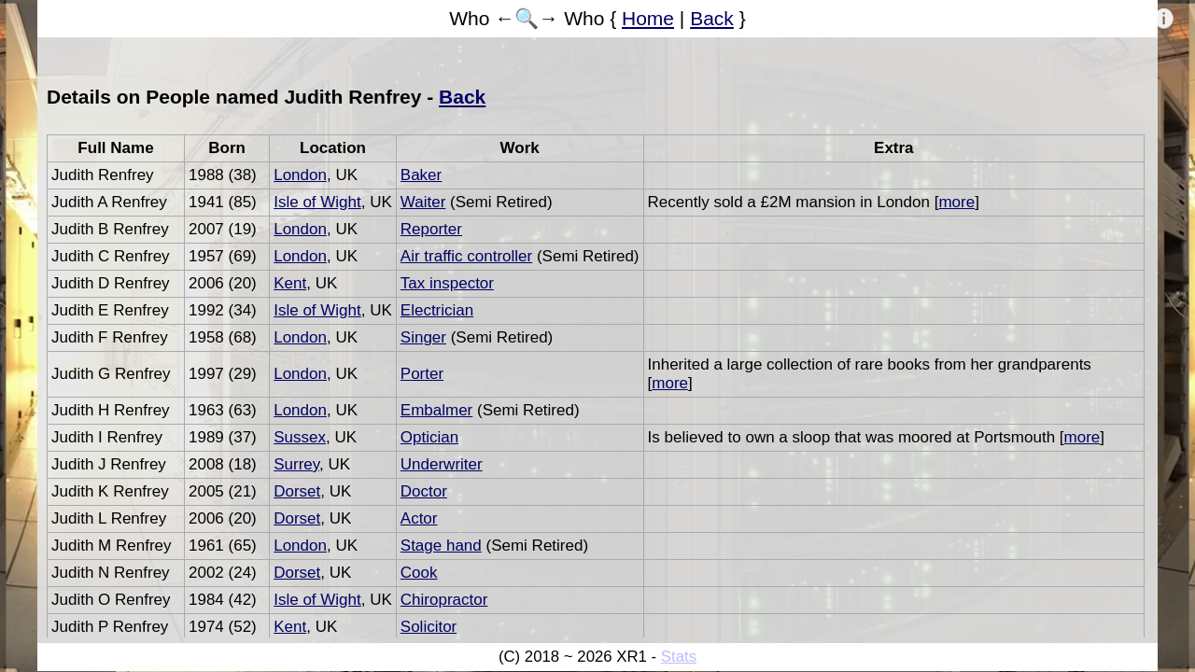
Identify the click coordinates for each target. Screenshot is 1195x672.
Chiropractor (444, 600)
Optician (429, 437)
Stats (678, 656)
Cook (419, 572)
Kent (290, 283)
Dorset (297, 491)
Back (712, 18)
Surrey (296, 464)
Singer (423, 337)
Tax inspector (447, 283)
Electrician (437, 310)
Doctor (424, 491)
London (300, 175)
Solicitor (429, 627)
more (956, 202)
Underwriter (442, 464)
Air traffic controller (466, 256)
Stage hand (441, 545)
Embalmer (436, 410)
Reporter (431, 229)
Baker (421, 175)
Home (648, 18)
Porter (422, 374)
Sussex (300, 437)
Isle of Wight (317, 202)
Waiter (423, 202)
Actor (419, 518)
